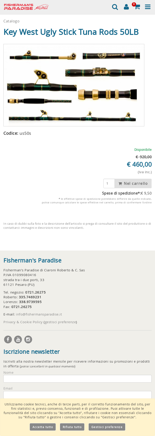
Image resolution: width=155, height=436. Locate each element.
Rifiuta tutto (72, 427)
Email (8, 388)
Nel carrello (133, 183)
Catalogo (11, 21)
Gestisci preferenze (107, 427)
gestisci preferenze (60, 322)
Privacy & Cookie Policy (23, 322)
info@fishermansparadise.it (39, 314)
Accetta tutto (42, 427)
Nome (8, 372)
